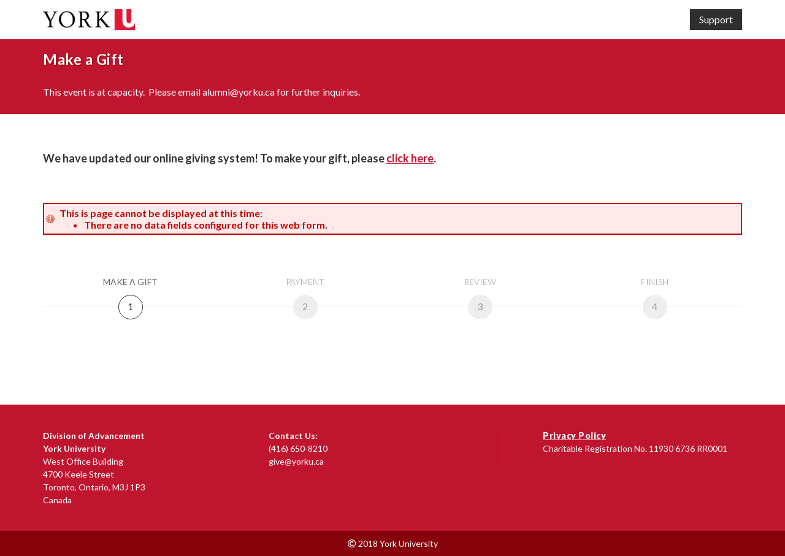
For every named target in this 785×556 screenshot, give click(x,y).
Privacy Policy (574, 435)
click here (410, 158)
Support (716, 19)
